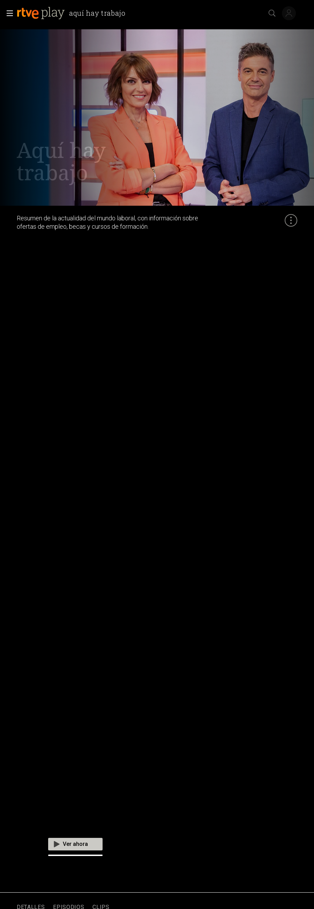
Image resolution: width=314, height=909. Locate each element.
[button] (7, 13)
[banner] (72, 13)
